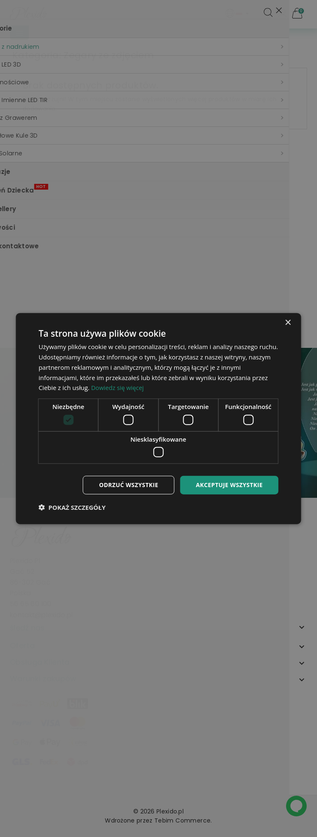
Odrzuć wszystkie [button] (128, 485)
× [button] (288, 323)
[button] (71, 506)
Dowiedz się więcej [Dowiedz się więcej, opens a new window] (118, 387)
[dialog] (158, 418)
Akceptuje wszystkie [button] (229, 485)
